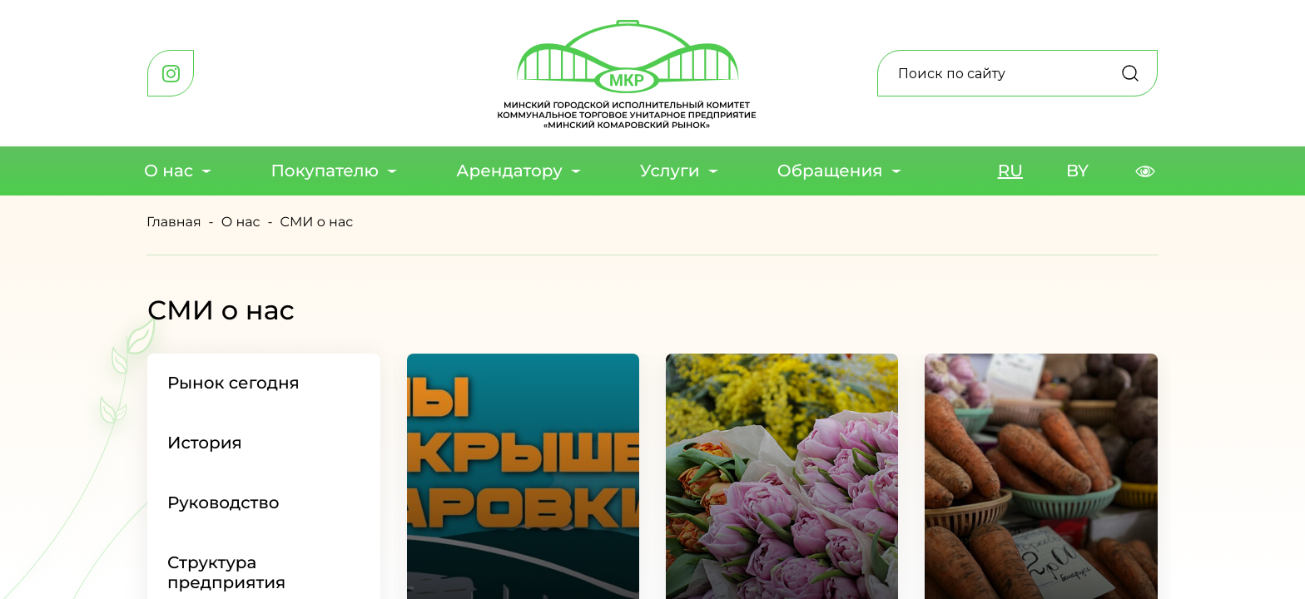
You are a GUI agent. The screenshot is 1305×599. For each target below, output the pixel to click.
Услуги (670, 171)
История (204, 443)
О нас (168, 171)
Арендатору (509, 171)
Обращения (830, 171)
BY (1077, 171)
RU (1010, 171)
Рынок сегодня (233, 384)
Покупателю (324, 171)
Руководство (223, 503)
